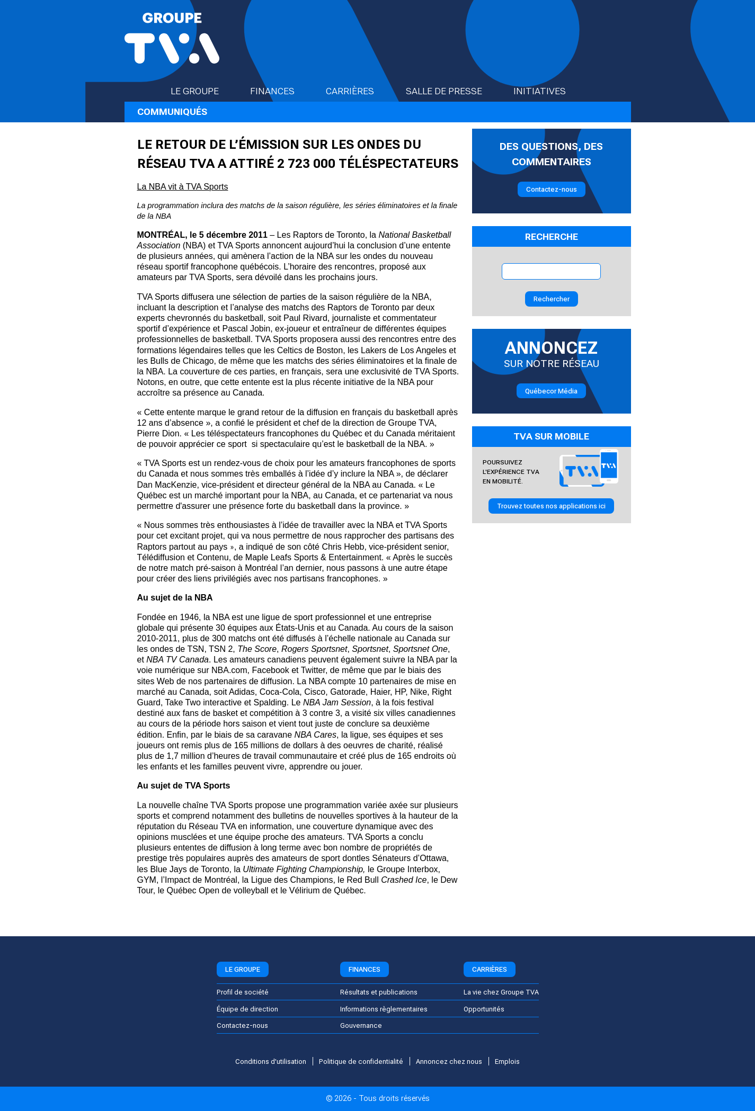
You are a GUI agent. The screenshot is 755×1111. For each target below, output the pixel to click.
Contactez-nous (551, 189)
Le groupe (204, 91)
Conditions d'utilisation (270, 1061)
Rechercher (552, 299)
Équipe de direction (247, 1009)
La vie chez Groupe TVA (501, 992)
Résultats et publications (379, 992)
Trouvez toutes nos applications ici (551, 506)
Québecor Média (551, 391)
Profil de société (243, 992)
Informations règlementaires (384, 1009)
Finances (281, 91)
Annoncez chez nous (449, 1061)
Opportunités (484, 1009)
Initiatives (548, 91)
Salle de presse (453, 91)
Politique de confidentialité (361, 1061)
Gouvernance (361, 1025)
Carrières (359, 91)
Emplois (507, 1061)
